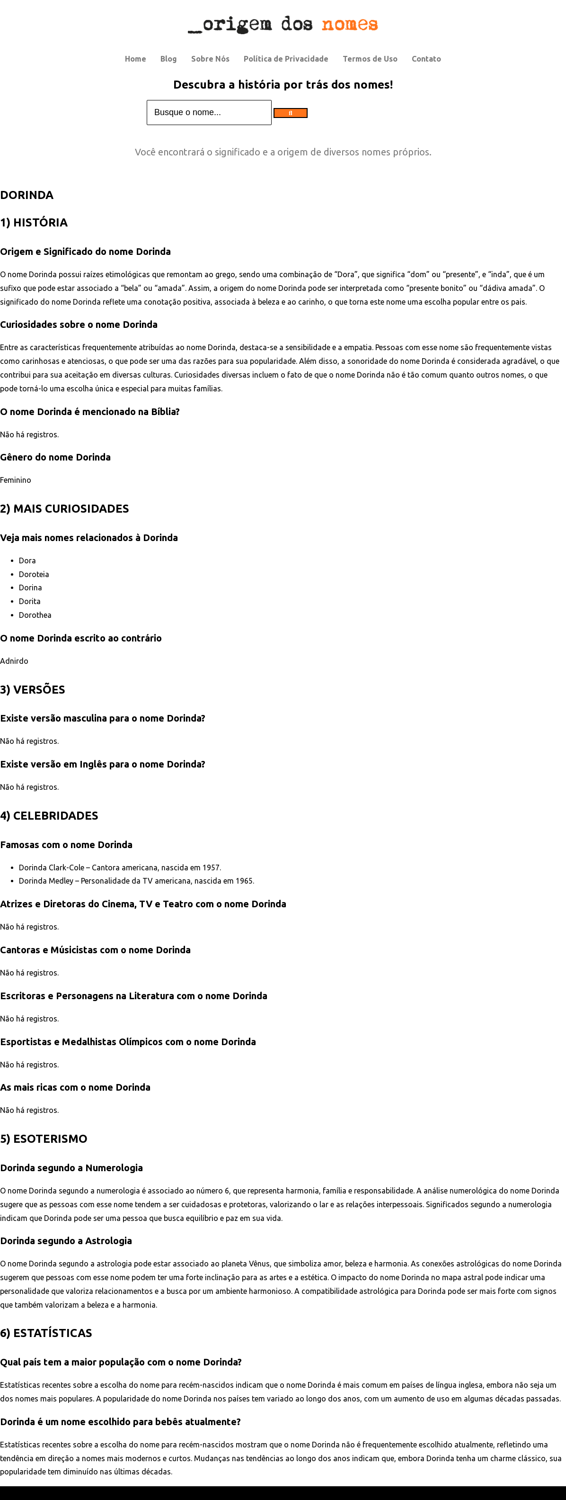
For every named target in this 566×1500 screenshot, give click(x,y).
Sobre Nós (210, 58)
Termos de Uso (370, 58)
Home (135, 58)
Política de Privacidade (286, 58)
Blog (168, 58)
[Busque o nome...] (209, 112)
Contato (426, 58)
